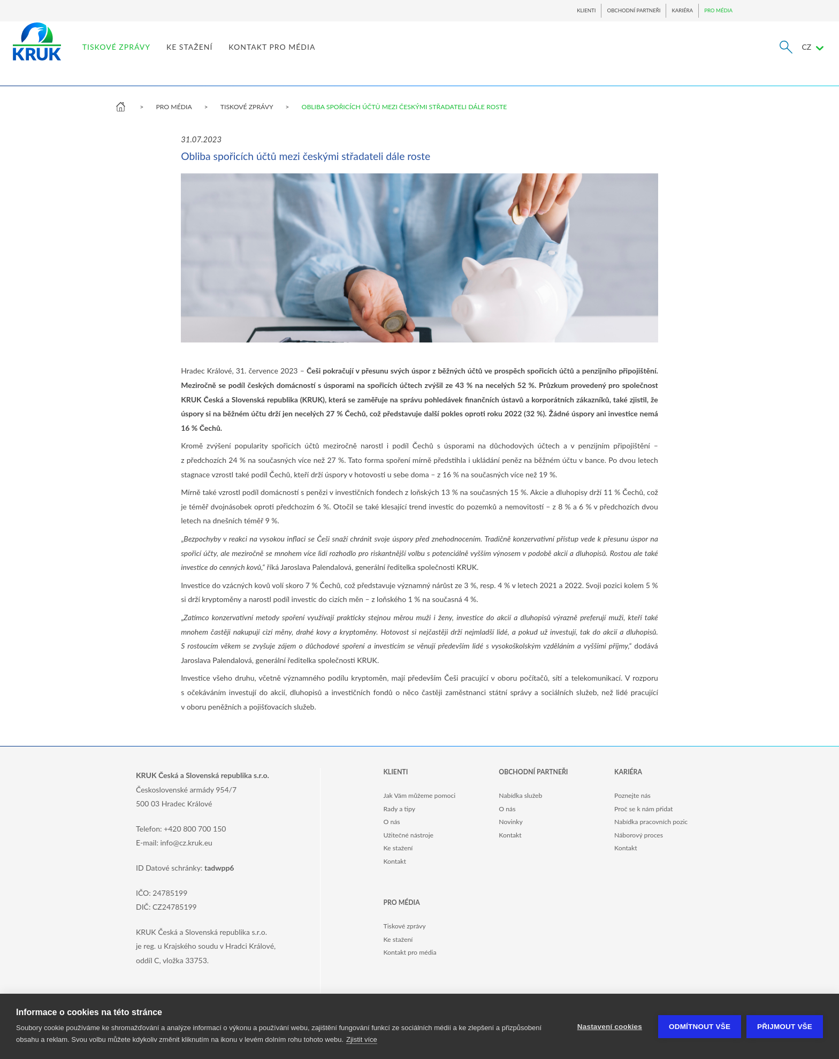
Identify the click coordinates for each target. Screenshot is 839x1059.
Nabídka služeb (520, 795)
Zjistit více (361, 1039)
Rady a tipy (399, 809)
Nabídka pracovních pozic (651, 822)
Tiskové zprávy (404, 926)
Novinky (511, 822)
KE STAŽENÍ (291, 56)
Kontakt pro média (409, 952)
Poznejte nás (632, 795)
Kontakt (394, 861)
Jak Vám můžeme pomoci (419, 795)
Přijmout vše (784, 1027)
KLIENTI (586, 10)
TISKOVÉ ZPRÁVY (218, 56)
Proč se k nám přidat (643, 809)
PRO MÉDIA (718, 10)
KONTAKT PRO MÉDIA (373, 56)
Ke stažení (398, 848)
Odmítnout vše (699, 1027)
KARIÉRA (682, 10)
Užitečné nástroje (408, 835)
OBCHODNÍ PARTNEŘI (633, 10)
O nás (391, 822)
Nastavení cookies (609, 1027)
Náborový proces (638, 835)
